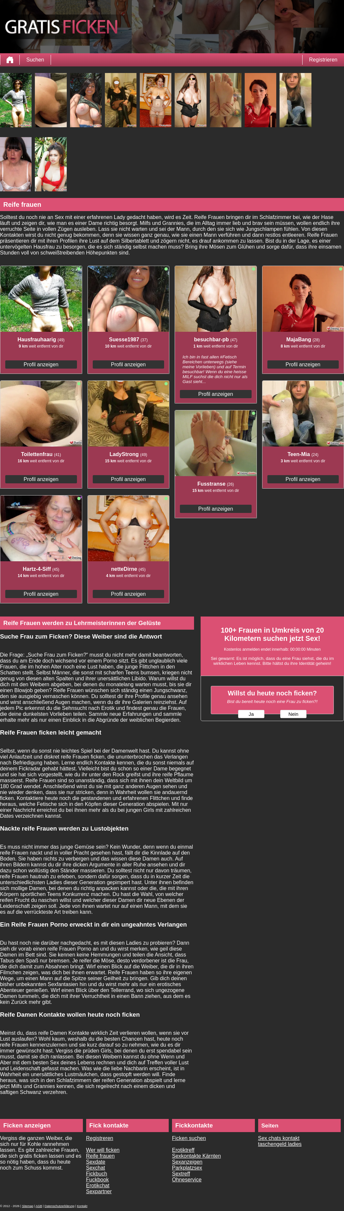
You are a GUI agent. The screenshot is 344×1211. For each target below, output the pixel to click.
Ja (251, 714)
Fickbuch (96, 1173)
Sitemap (27, 1206)
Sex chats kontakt (279, 1138)
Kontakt (82, 1206)
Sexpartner (99, 1191)
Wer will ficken (103, 1150)
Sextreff (181, 1173)
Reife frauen (100, 1156)
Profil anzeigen (41, 364)
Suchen (35, 59)
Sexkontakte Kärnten (196, 1156)
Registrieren (323, 59)
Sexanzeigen (187, 1162)
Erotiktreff (183, 1150)
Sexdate (96, 1162)
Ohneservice (187, 1179)
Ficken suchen (189, 1138)
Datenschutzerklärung (60, 1206)
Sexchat (95, 1168)
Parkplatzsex (187, 1168)
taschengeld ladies (280, 1144)
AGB (39, 1206)
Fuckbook (97, 1179)
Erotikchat (98, 1185)
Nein (293, 714)
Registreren (99, 1138)
